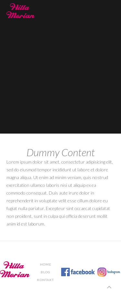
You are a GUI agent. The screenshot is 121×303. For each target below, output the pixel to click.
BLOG (45, 272)
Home (45, 264)
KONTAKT (45, 280)
